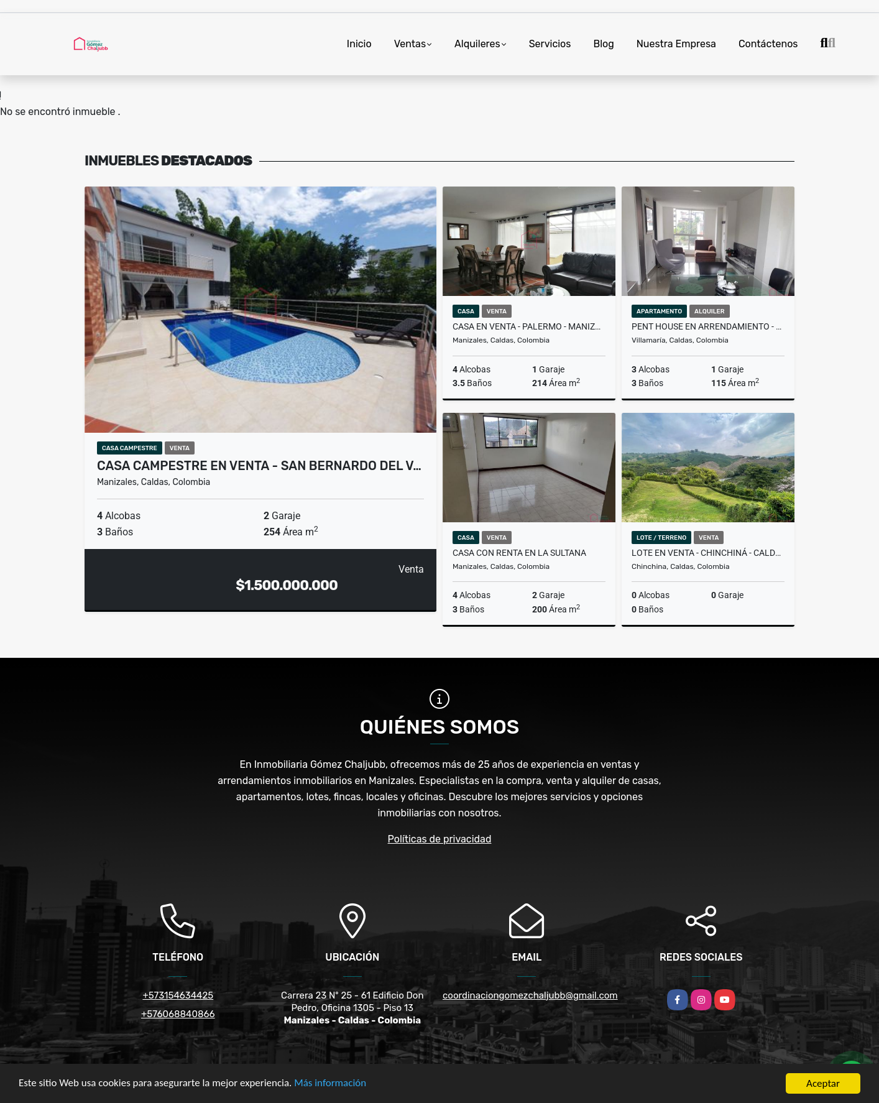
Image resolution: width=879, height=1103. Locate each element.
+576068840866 (178, 1014)
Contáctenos (768, 44)
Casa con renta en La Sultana (519, 553)
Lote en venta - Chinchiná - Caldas (708, 553)
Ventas (410, 44)
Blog (603, 44)
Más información (331, 1085)
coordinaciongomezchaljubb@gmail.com (530, 995)
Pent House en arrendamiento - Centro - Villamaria (708, 326)
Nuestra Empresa (676, 44)
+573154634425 (177, 995)
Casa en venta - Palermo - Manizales (529, 326)
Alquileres (477, 44)
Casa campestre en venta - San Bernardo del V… (259, 465)
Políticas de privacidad (440, 839)
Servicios (550, 44)
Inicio (359, 44)
